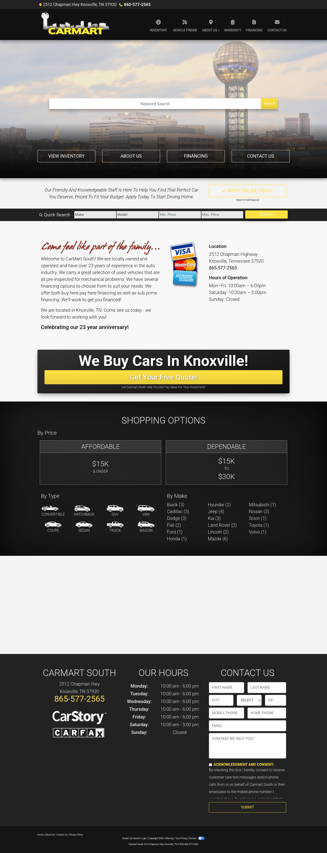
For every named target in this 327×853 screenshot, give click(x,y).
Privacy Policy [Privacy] (76, 834)
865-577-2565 (137, 4)
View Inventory (66, 156)
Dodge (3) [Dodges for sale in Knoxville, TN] (176, 518)
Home (40, 834)
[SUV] (115, 511)
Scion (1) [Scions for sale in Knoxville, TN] (258, 518)
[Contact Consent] (210, 764)
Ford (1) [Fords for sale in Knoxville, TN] (175, 532)
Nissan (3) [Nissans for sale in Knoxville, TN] (259, 511)
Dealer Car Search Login (134, 838)
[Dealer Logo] (75, 24)
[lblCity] (221, 700)
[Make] (95, 215)
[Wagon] (146, 527)
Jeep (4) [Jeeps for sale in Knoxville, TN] (216, 511)
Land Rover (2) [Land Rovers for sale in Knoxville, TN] (222, 525)
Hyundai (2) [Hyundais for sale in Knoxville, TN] (219, 504)
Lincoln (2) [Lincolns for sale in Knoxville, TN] (218, 532)
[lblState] (249, 700)
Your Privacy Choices (190, 838)
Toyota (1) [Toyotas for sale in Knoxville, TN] (259, 525)
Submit (247, 807)
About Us (131, 156)
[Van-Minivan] (146, 511)
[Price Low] (180, 215)
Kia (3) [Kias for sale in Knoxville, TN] (214, 518)
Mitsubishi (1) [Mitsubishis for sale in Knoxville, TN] (262, 504)
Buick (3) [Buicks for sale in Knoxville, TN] (175, 504)
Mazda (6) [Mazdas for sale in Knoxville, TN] (218, 538)
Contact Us (260, 156)
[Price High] (222, 215)
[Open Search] (155, 103)
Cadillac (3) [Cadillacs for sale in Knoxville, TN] (178, 511)
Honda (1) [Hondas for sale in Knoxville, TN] (177, 538)
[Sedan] (84, 527)
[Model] (137, 215)
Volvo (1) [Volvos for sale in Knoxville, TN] (257, 532)
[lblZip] (275, 700)
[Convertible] (53, 511)
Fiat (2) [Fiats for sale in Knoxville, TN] (174, 525)
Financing (196, 156)
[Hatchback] (84, 511)
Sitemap (169, 838)
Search (269, 103)
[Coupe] (53, 527)
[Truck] (115, 527)
